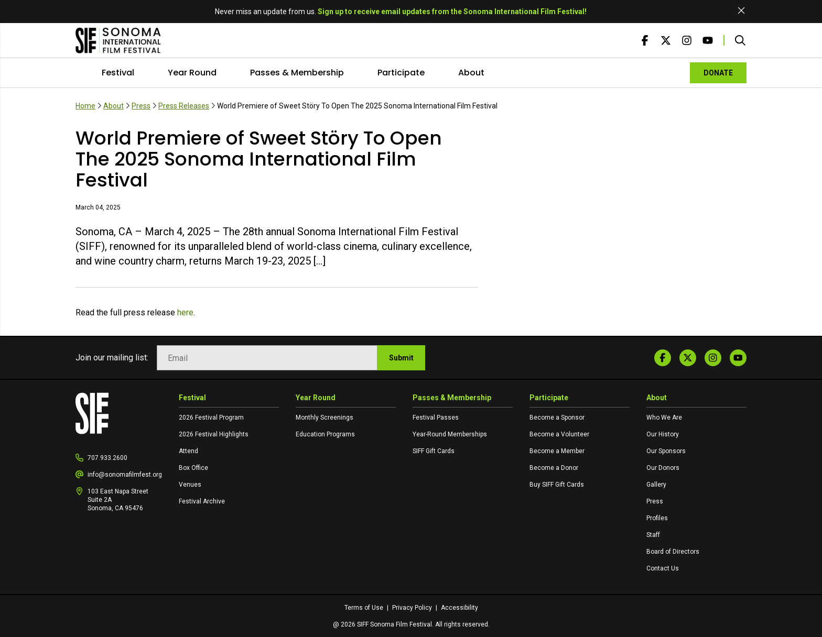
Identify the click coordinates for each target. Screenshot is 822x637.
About (471, 73)
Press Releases (183, 106)
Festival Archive (202, 501)
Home (85, 106)
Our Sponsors (666, 451)
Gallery (656, 484)
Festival (118, 73)
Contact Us (662, 568)
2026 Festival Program (211, 417)
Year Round (192, 73)
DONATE (718, 73)
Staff (653, 535)
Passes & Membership (297, 73)
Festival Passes (436, 417)
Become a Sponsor (557, 417)
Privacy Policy (413, 607)
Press (141, 106)
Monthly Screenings (324, 417)
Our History (662, 434)
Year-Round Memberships (450, 434)
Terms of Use (364, 607)
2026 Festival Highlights (213, 434)
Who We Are (664, 417)
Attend (188, 451)
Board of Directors (672, 551)
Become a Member (557, 451)
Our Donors (662, 467)
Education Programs (325, 434)
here (185, 312)
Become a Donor (553, 467)
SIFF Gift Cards (434, 451)
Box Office (193, 467)
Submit (401, 358)
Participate (401, 73)
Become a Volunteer (559, 434)
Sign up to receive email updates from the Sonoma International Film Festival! (452, 11)
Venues (190, 484)
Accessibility (459, 607)
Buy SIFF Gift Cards (556, 484)
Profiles (657, 518)
